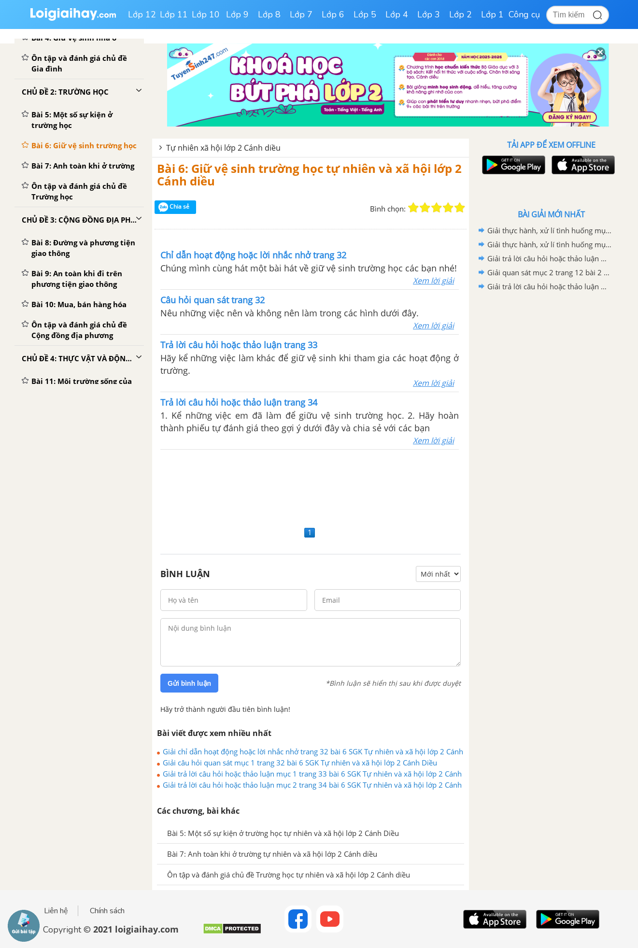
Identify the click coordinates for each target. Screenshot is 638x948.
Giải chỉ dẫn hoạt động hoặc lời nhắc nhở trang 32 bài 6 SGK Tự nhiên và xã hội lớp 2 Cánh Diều (313, 751)
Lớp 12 (142, 14)
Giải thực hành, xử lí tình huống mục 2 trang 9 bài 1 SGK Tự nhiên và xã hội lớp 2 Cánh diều (549, 230)
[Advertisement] (310, 486)
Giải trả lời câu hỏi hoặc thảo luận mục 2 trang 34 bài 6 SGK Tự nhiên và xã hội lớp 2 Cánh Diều (312, 785)
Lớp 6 (333, 14)
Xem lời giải (433, 280)
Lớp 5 (365, 14)
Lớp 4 (396, 14)
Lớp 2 (460, 14)
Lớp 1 (492, 14)
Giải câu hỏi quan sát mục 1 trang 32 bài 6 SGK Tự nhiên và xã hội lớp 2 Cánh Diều (300, 762)
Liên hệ (56, 911)
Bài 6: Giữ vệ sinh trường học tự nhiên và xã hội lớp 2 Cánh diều (309, 174)
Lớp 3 (428, 14)
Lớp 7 (301, 14)
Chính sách (107, 911)
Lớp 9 (237, 14)
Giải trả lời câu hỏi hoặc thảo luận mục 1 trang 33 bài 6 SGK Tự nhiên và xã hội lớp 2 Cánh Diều (312, 773)
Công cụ (524, 14)
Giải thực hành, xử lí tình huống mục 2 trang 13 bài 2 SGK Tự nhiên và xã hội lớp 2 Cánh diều (549, 244)
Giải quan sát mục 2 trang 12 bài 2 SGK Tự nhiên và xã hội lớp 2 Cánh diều (549, 272)
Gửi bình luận (189, 683)
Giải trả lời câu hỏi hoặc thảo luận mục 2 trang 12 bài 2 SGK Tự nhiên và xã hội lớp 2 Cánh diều (549, 258)
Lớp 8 (269, 14)
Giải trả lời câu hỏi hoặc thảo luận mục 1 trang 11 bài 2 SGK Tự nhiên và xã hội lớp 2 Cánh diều (549, 286)
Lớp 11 (174, 14)
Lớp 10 (206, 14)
